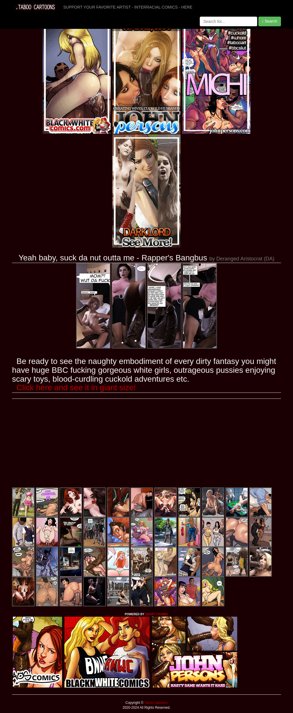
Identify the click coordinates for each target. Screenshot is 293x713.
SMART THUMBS (156, 614)
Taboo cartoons (155, 703)
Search (269, 21)
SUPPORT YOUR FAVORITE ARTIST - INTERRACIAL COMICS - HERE (127, 7)
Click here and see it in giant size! (76, 387)
